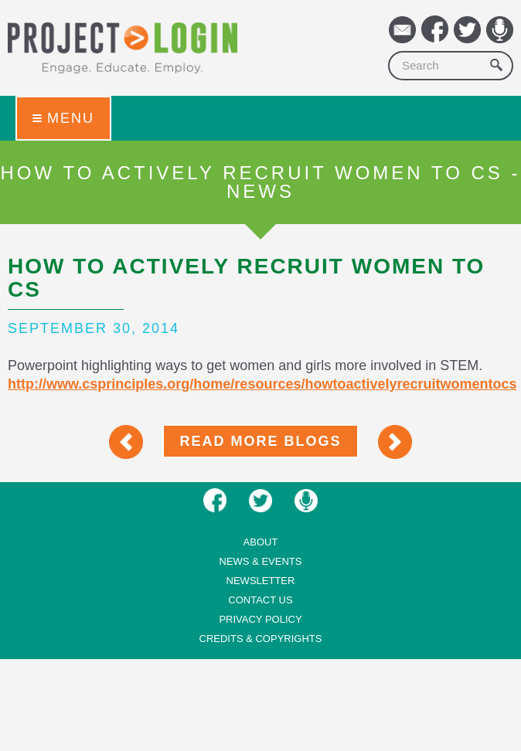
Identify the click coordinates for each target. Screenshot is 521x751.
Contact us (260, 600)
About (260, 542)
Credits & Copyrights (260, 639)
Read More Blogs (260, 441)
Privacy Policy (260, 619)
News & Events (261, 561)
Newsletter (260, 581)
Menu (63, 118)
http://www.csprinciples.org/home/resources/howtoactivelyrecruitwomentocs (262, 384)
